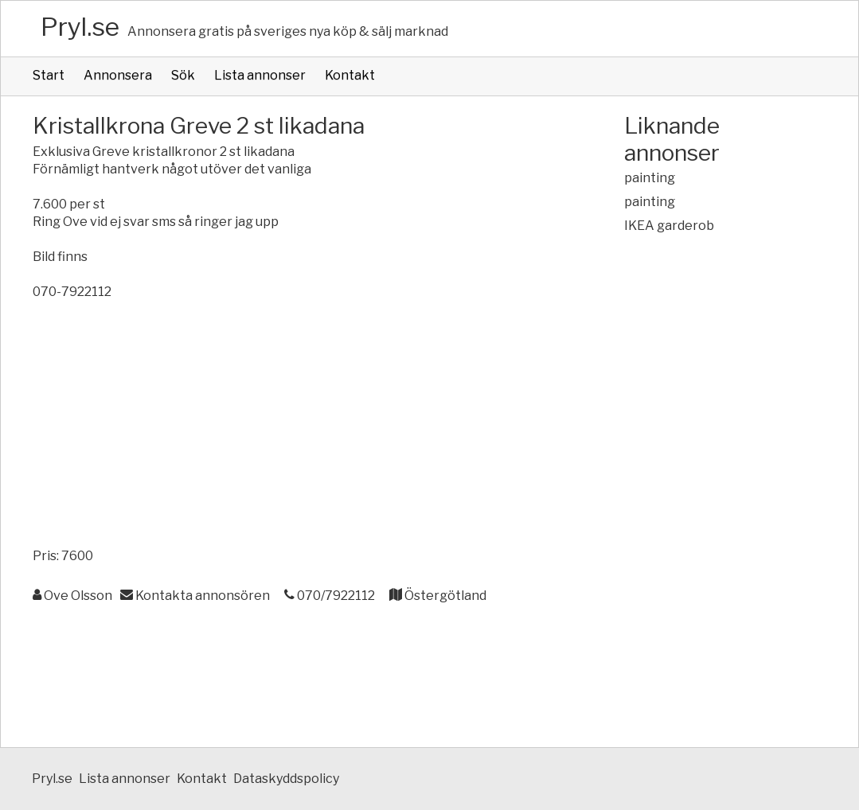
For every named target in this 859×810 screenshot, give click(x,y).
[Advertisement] (296, 428)
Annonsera (118, 75)
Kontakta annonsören (195, 595)
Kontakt (350, 75)
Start (48, 75)
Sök (183, 75)
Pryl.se (80, 26)
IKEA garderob (669, 225)
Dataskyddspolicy (286, 778)
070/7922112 (329, 595)
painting (649, 177)
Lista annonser (260, 75)
